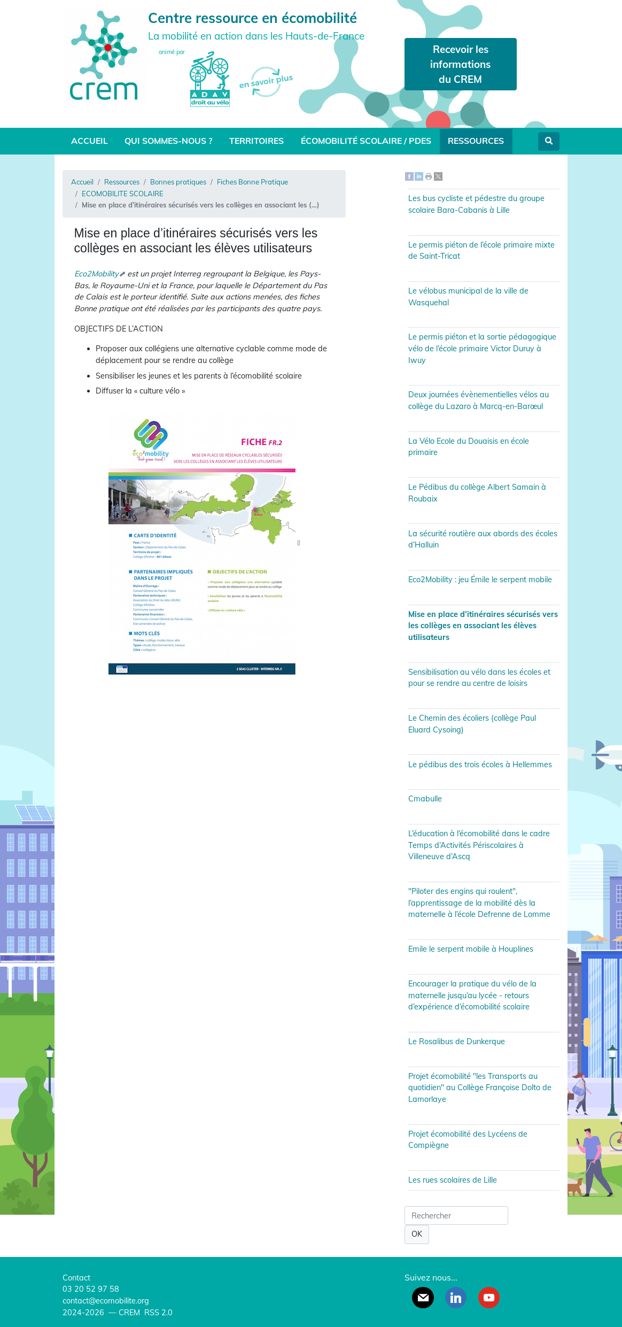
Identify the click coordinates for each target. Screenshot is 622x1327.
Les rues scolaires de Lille (452, 1180)
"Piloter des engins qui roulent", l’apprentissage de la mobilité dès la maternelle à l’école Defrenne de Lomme (479, 902)
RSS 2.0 (157, 1312)
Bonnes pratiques (178, 182)
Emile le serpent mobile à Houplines (470, 949)
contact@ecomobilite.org (106, 1301)
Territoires (256, 140)
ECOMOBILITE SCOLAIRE (123, 193)
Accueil (89, 140)
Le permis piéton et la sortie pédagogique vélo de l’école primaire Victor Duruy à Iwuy (482, 348)
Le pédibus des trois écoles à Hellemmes (480, 764)
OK (416, 1234)
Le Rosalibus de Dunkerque (456, 1041)
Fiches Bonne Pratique (252, 182)
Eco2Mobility (96, 274)
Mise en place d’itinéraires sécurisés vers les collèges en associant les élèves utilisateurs (483, 626)
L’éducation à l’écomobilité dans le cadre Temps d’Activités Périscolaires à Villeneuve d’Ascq (479, 845)
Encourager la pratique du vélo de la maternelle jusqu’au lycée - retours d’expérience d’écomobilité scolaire (472, 995)
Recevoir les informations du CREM (460, 64)
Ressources (476, 140)
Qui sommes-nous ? (168, 140)
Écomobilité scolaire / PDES (366, 140)
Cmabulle (425, 799)
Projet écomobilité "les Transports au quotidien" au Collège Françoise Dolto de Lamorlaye (479, 1087)
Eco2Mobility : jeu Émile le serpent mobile (480, 579)
